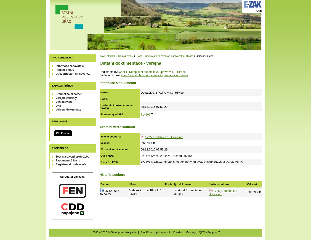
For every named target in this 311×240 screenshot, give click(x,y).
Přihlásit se (62, 133)
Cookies (178, 232)
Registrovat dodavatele (71, 164)
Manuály (191, 232)
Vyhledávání (64, 101)
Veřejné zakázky (66, 98)
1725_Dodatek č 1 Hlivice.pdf (164, 137)
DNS (59, 105)
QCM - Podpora (208, 232)
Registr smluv (65, 69)
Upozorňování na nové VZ (73, 73)
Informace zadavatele (70, 66)
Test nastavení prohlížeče (72, 156)
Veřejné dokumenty (68, 109)
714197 (146, 114)
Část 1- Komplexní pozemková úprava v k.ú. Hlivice (165, 56)
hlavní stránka (107, 56)
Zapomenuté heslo (68, 160)
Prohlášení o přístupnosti (155, 232)
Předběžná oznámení (69, 94)
